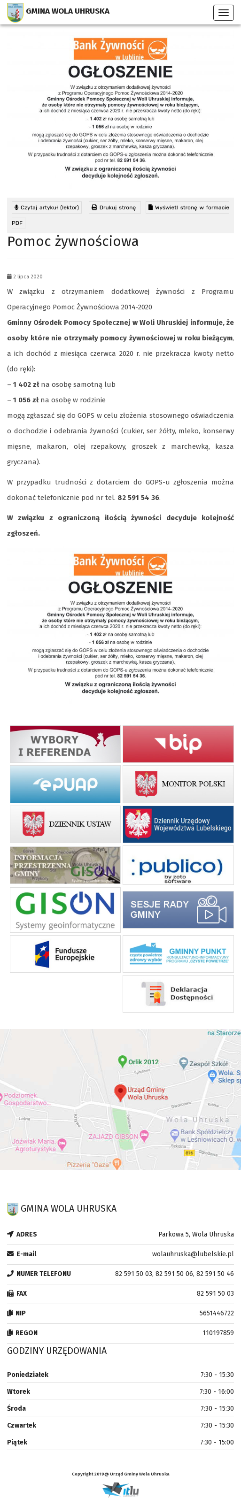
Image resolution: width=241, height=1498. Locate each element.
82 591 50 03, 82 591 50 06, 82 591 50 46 (174, 1274)
